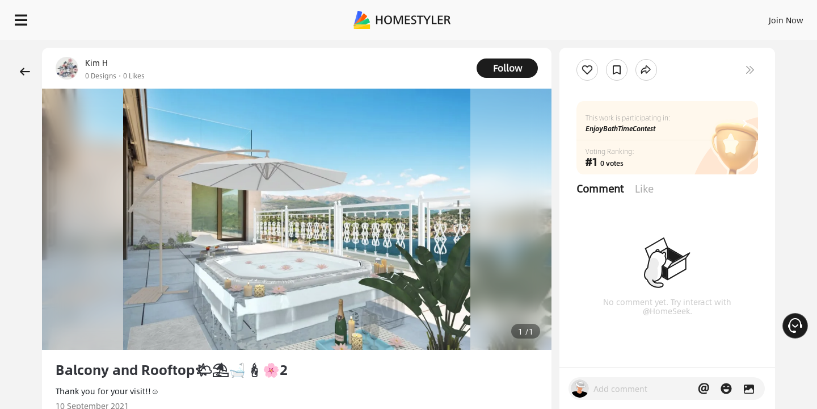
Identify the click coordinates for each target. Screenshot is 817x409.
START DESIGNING (760, 17)
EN (689, 17)
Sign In (607, 17)
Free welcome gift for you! (581, 47)
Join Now (649, 17)
